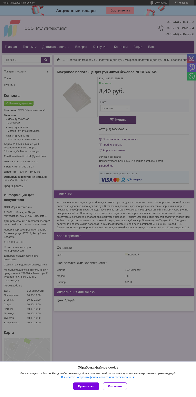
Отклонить (115, 386)
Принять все (86, 386)
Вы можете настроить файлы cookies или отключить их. (96, 377)
